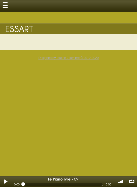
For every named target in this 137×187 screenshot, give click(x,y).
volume (120, 181)
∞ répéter (131, 181)
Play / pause (5, 181)
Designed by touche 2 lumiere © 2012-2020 (68, 58)
